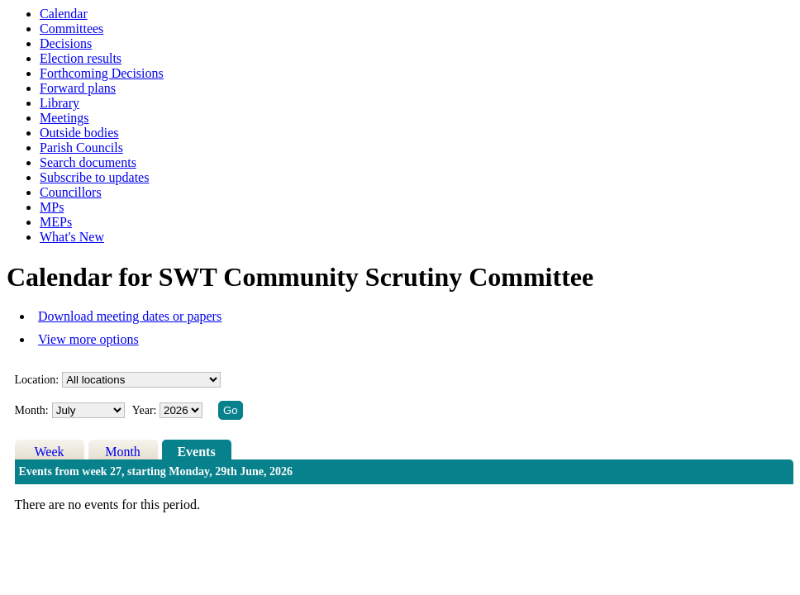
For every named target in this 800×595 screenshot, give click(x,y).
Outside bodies (79, 133)
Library (59, 103)
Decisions (66, 43)
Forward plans (78, 88)
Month (122, 452)
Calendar (64, 14)
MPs (52, 207)
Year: (146, 410)
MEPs (56, 222)
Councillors (71, 192)
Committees (71, 28)
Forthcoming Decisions (102, 73)
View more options (88, 339)
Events (196, 452)
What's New (72, 237)
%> (141, 380)
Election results (80, 58)
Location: (37, 380)
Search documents (88, 162)
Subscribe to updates (94, 177)
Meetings (64, 118)
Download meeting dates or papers (129, 316)
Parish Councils (81, 147)
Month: (32, 410)
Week (49, 452)
